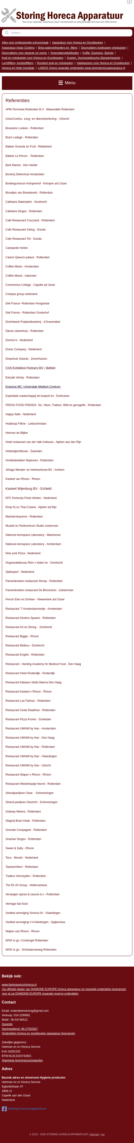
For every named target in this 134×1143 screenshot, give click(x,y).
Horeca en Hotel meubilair (18, 68)
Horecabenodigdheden (65, 53)
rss (103, 1134)
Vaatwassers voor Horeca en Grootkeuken (103, 63)
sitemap (94, 1134)
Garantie (7, 1024)
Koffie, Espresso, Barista (98, 53)
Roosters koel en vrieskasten (55, 63)
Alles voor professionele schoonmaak (25, 42)
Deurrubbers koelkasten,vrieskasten (103, 47)
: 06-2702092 (28, 1029)
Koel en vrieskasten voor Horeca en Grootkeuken (32, 58)
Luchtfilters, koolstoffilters (18, 63)
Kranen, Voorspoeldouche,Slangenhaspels (93, 58)
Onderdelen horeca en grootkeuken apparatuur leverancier (38, 1033)
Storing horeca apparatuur (24, 1109)
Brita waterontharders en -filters (57, 47)
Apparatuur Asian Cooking (18, 47)
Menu (67, 82)
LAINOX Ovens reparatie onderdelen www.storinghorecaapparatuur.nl (81, 68)
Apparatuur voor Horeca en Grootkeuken (77, 42)
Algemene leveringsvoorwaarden (22, 1060)
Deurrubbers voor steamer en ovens (24, 53)
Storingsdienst (11, 1029)
